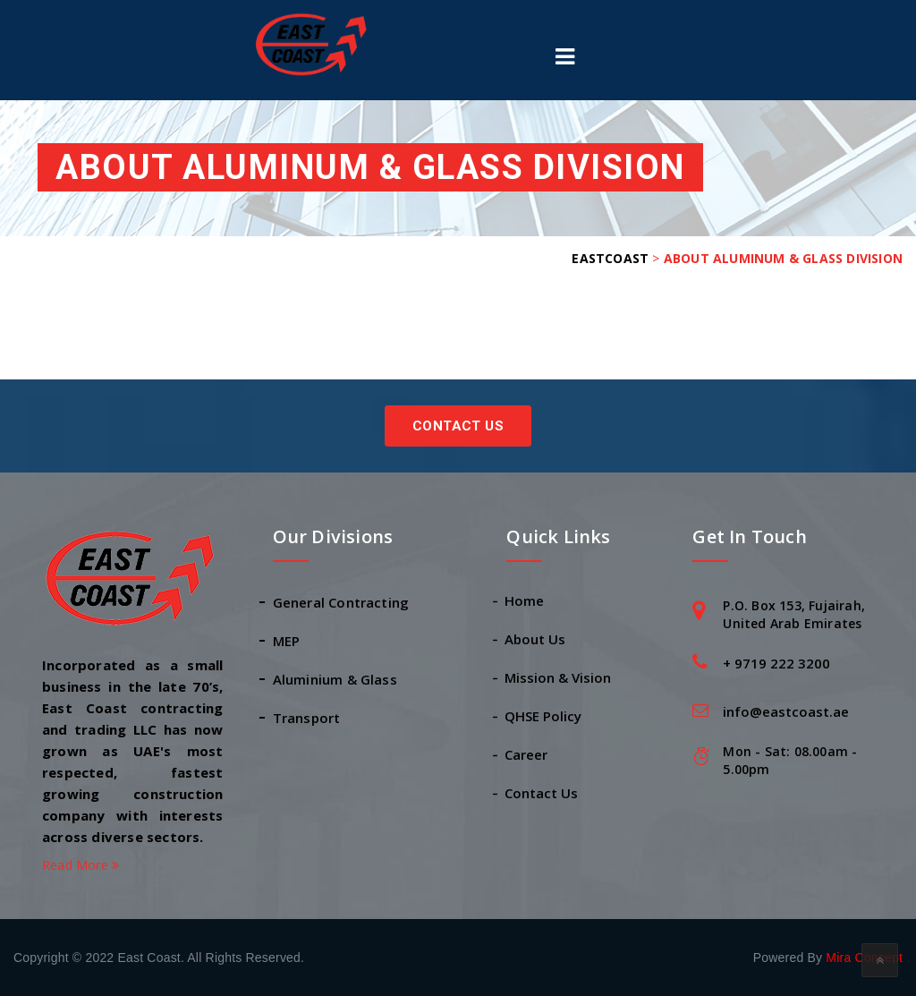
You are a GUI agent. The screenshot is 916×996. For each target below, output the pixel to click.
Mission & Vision (558, 677)
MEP (287, 641)
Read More (80, 864)
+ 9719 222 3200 (776, 663)
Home (525, 600)
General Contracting (341, 602)
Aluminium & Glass (335, 679)
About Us (535, 639)
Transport (307, 718)
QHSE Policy (543, 716)
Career (526, 754)
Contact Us (458, 426)
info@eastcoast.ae (786, 711)
